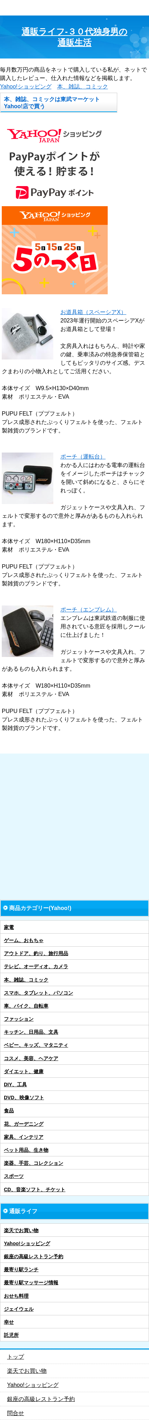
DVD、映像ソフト (24, 1097)
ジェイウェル (19, 1309)
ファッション (19, 1019)
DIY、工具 (15, 1084)
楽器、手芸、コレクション (33, 1163)
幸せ (9, 1322)
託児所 (11, 1335)
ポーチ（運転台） (83, 457)
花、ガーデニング (23, 1124)
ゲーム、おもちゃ (23, 940)
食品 (9, 1110)
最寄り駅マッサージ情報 (31, 1282)
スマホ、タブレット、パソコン (38, 993)
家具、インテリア (23, 1137)
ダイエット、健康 (23, 1071)
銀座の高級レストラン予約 (33, 1256)
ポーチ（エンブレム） (88, 610)
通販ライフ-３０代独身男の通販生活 (74, 37)
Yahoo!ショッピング (26, 87)
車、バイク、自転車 (26, 1006)
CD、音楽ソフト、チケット (34, 1189)
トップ (15, 1357)
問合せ (15, 1413)
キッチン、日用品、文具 (31, 1032)
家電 (9, 927)
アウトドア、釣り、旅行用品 (36, 953)
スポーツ (14, 1176)
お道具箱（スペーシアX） (93, 312)
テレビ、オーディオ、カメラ (36, 966)
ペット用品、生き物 (26, 1150)
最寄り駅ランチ (21, 1269)
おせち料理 (16, 1296)
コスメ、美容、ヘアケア (31, 1058)
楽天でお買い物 (21, 1230)
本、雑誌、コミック (82, 87)
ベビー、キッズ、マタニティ (36, 1045)
